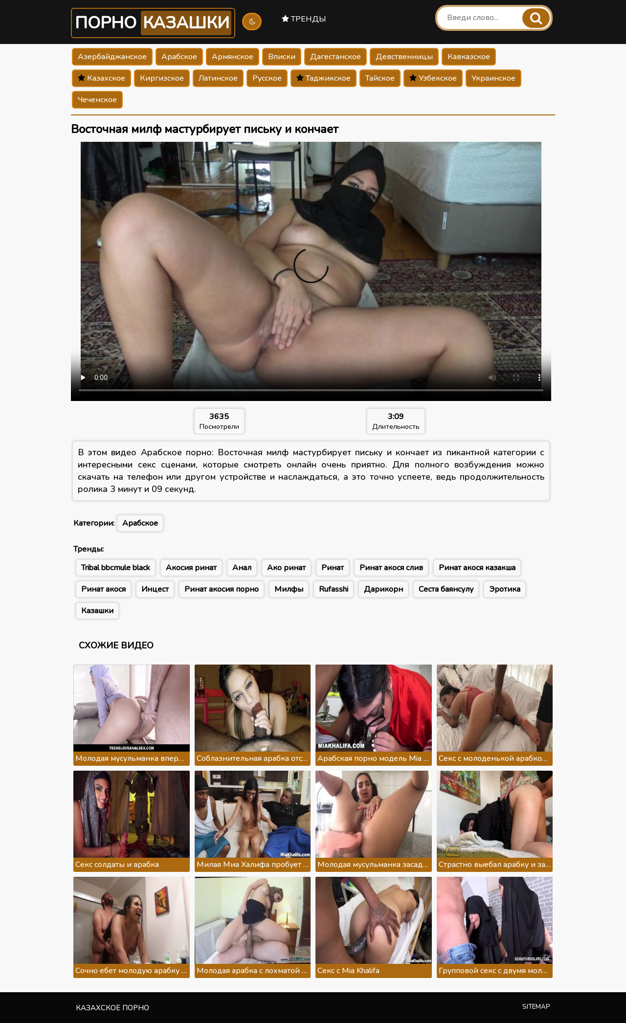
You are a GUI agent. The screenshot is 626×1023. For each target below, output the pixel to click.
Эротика (504, 589)
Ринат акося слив (391, 567)
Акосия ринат (191, 567)
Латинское (218, 78)
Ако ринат (286, 567)
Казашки (97, 610)
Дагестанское (335, 56)
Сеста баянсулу (446, 589)
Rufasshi (333, 589)
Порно (153, 23)
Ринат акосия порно (221, 589)
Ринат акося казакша (477, 567)
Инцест (155, 589)
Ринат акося (103, 589)
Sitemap (536, 1006)
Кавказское (468, 56)
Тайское (380, 78)
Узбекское (433, 78)
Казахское (101, 78)
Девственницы (404, 56)
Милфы (288, 589)
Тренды (304, 19)
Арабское (179, 56)
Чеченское (97, 99)
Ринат (332, 567)
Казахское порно (112, 1008)
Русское (267, 78)
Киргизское (162, 78)
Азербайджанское (112, 56)
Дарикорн (383, 589)
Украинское (493, 78)
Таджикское (323, 78)
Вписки (281, 56)
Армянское (232, 56)
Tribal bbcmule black (115, 567)
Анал (241, 567)
